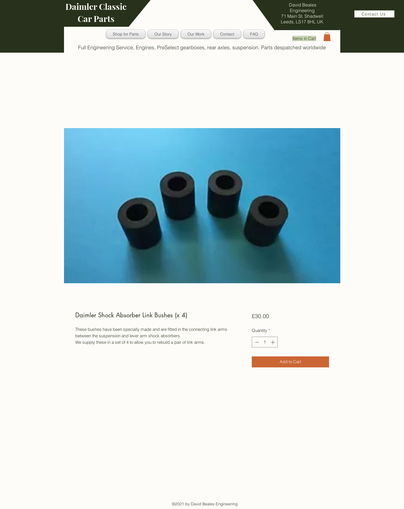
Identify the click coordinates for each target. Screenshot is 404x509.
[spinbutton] (265, 342)
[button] (327, 36)
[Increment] (273, 342)
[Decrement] (256, 342)
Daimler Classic (96, 6)
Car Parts (96, 18)
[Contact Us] (374, 13)
